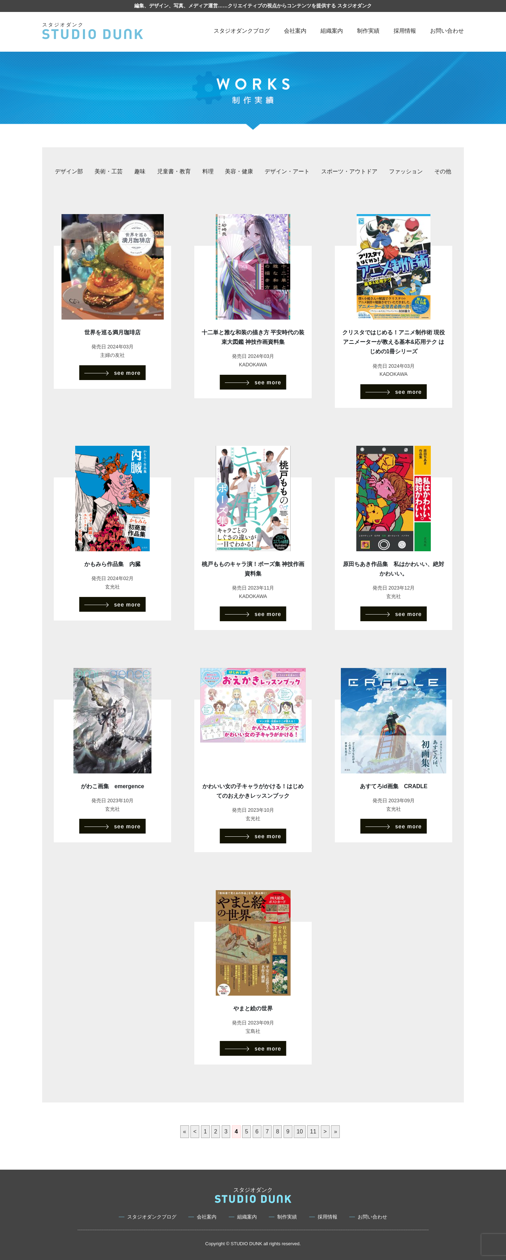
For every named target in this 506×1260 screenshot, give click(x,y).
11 (313, 1131)
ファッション (406, 171)
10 (300, 1131)
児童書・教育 (174, 171)
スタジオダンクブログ (242, 31)
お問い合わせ (447, 31)
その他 (442, 171)
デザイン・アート (287, 171)
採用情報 (405, 31)
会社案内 (295, 31)
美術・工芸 (109, 171)
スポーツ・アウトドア (349, 171)
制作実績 (368, 31)
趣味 (139, 171)
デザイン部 (69, 171)
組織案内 (331, 31)
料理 (208, 171)
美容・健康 (239, 171)
